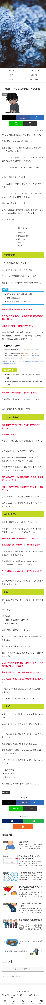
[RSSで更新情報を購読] (23, 826)
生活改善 (6, 792)
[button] (30, 123)
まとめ (20, 246)
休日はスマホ (22, 239)
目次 (20, 228)
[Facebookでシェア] (23, 117)
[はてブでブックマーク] (37, 117)
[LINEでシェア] (16, 123)
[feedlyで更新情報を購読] (33, 821)
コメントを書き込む (23, 969)
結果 (19, 242)
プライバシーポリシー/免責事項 (11, 996)
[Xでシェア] (9, 117)
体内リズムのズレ (24, 236)
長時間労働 (21, 233)
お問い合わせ (34, 995)
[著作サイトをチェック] (12, 821)
